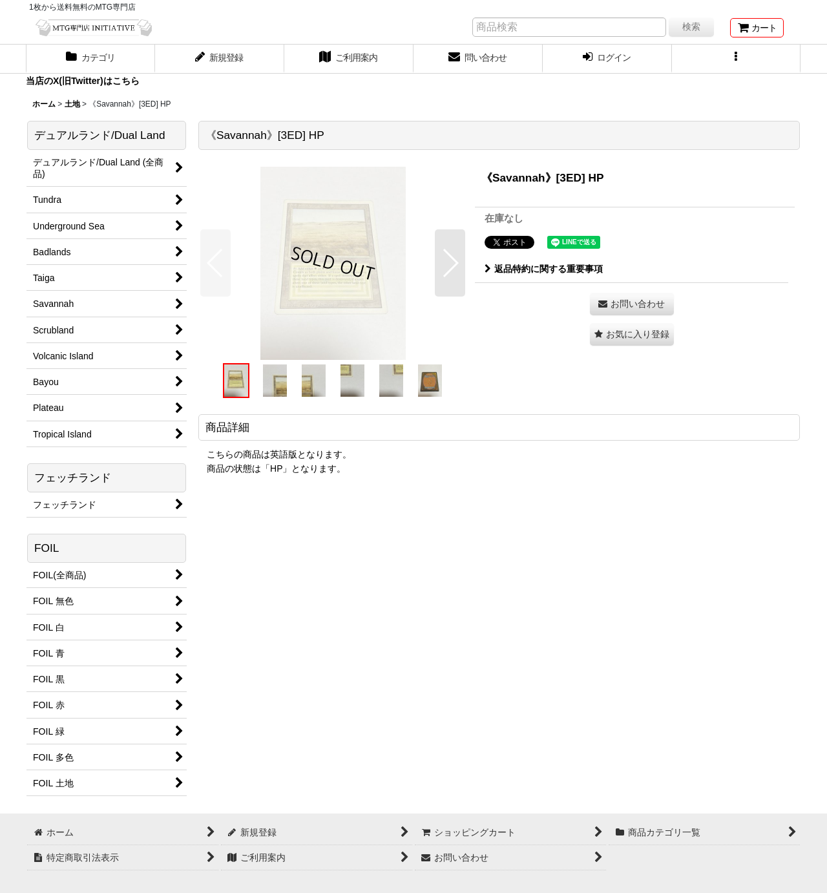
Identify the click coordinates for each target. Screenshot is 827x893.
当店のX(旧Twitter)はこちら (83, 81)
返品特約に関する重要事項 (544, 269)
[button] (736, 59)
